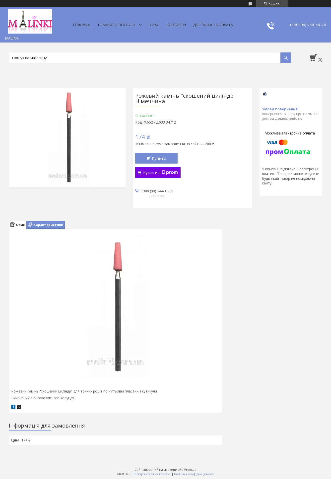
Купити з (160, 172)
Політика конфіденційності (194, 474)
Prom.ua (190, 470)
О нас (153, 24)
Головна (81, 24)
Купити (159, 158)
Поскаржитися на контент (151, 474)
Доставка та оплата (213, 24)
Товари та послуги (116, 24)
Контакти (176, 24)
